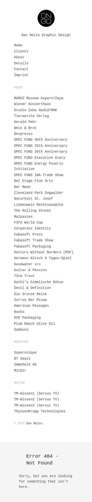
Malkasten (23, 217)
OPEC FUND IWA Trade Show (38, 175)
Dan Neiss (34, 423)
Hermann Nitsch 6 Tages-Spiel (43, 258)
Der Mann (22, 187)
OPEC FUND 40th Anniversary (40, 140)
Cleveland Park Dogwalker (38, 193)
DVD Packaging (27, 318)
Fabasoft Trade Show (33, 240)
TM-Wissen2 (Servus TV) (36, 399)
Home (18, 45)
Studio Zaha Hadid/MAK (35, 110)
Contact (21, 69)
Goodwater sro (27, 264)
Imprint (21, 75)
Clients (21, 51)
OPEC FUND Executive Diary (39, 158)
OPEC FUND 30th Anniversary (40, 152)
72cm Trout (24, 276)
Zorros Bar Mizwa (30, 300)
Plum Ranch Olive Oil (34, 324)
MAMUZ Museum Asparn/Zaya (38, 98)
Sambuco (21, 330)
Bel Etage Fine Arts (33, 181)
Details (21, 63)
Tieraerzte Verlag (31, 116)
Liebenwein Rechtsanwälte (38, 205)
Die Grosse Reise (30, 294)
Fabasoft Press (28, 234)
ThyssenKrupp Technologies (39, 411)
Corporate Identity (32, 228)
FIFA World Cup (28, 223)
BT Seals (22, 359)
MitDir (20, 371)
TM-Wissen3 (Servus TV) (36, 405)
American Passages (31, 306)
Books (19, 312)
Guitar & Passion (30, 270)
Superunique (25, 352)
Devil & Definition (32, 288)
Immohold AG (25, 364)
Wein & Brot (25, 128)
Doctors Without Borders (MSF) (44, 252)
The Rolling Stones (32, 211)
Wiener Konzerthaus (32, 104)
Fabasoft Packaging (32, 246)
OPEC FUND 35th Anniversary (40, 146)
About (19, 57)
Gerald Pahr (25, 122)
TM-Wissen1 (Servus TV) (36, 393)
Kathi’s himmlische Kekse (38, 282)
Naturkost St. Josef (33, 199)
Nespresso (23, 134)
